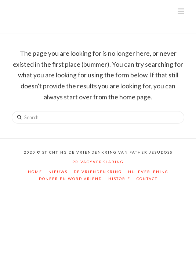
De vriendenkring (98, 171)
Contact (147, 178)
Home (35, 171)
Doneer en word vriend (70, 178)
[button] (181, 11)
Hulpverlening (148, 171)
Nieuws (58, 171)
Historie (119, 178)
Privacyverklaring (98, 162)
